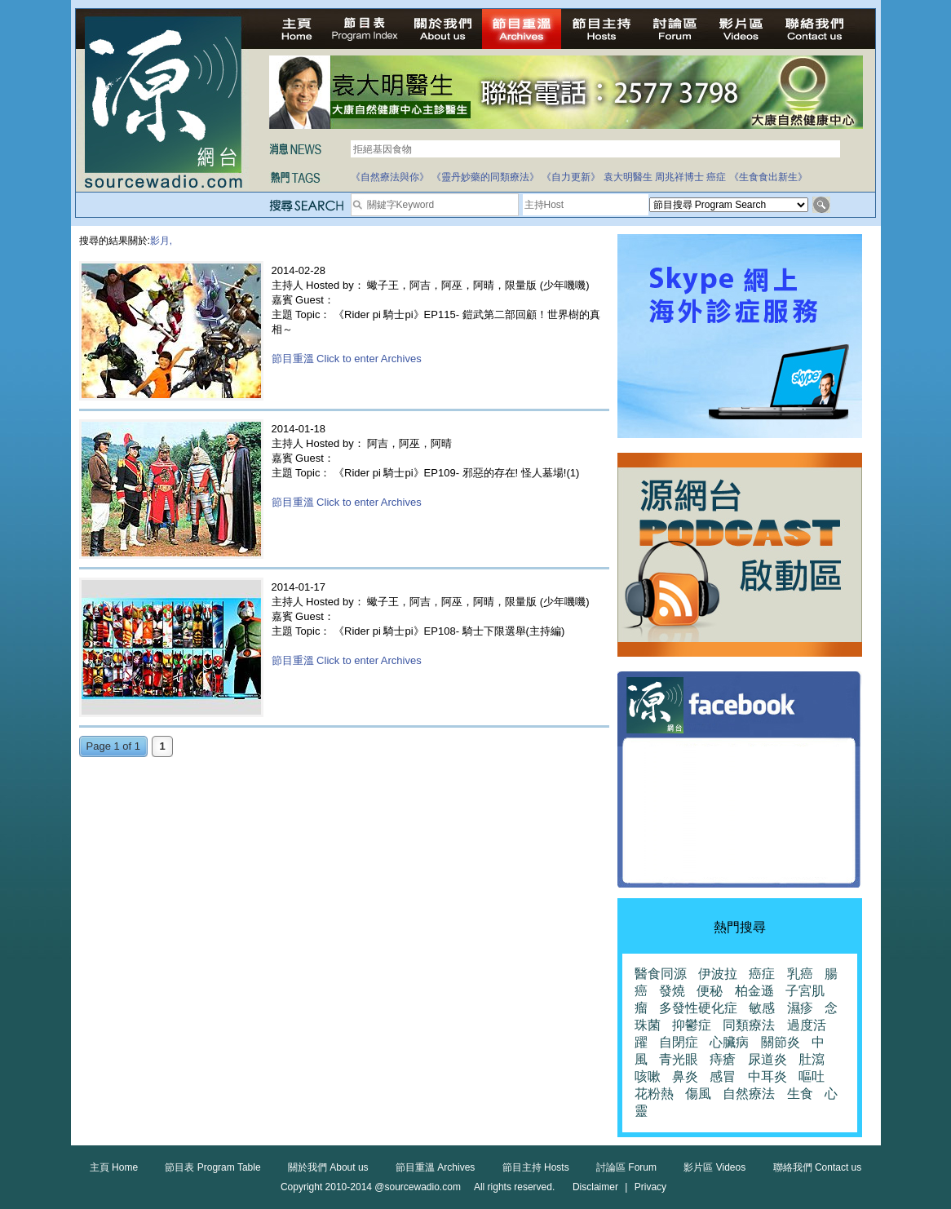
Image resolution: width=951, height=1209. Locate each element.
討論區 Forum (626, 1167)
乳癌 (800, 974)
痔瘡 (723, 1059)
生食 (800, 1093)
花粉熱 (654, 1093)
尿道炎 (767, 1059)
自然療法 (749, 1093)
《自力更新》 (571, 177)
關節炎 (780, 1042)
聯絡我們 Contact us (817, 1167)
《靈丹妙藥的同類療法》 (485, 177)
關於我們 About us (328, 1167)
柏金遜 (754, 991)
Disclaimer (595, 1187)
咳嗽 (648, 1076)
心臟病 (729, 1042)
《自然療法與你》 (390, 177)
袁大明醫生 (628, 177)
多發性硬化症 (698, 1008)
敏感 (762, 1008)
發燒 (672, 991)
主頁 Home (114, 1167)
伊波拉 (717, 974)
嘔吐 (811, 1076)
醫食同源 (661, 974)
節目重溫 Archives (435, 1167)
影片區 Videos (714, 1167)
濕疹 (800, 1008)
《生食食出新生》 (768, 177)
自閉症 (678, 1042)
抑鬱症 (691, 1025)
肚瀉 (811, 1059)
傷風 (698, 1093)
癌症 (716, 177)
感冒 (723, 1076)
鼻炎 (685, 1076)
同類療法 (749, 1025)
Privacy (650, 1187)
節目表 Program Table (212, 1167)
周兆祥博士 (679, 177)
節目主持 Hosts (535, 1167)
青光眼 (678, 1059)
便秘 (710, 991)
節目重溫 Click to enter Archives (347, 358)
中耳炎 (767, 1076)
